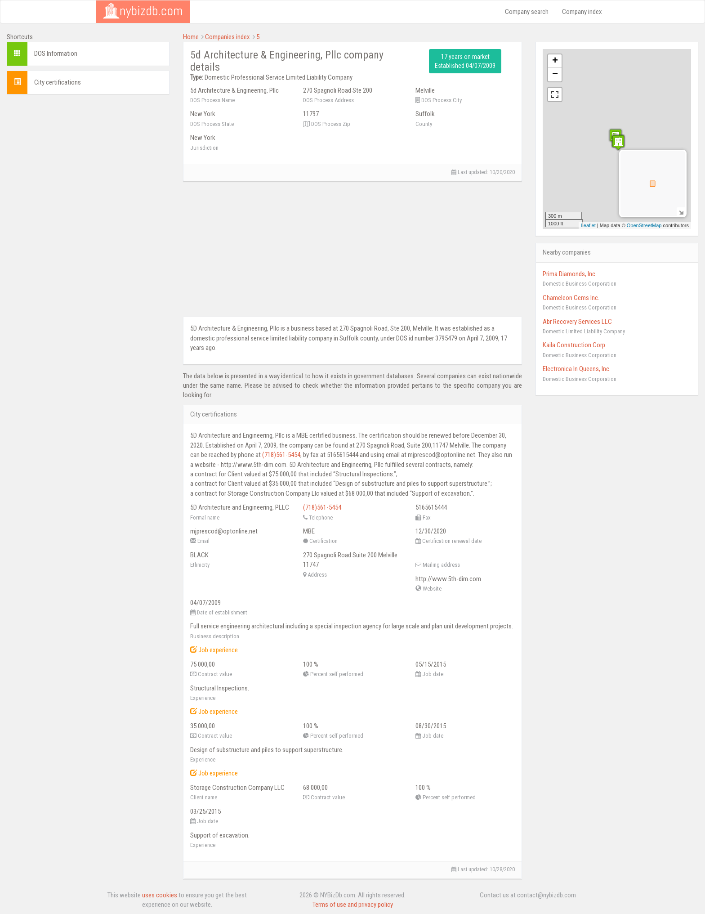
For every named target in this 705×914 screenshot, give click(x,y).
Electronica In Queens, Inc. (577, 369)
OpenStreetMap (644, 225)
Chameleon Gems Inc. (571, 298)
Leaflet (588, 225)
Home (191, 37)
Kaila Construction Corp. (575, 345)
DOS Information (55, 53)
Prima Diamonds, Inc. (570, 274)
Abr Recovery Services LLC (577, 322)
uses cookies (159, 895)
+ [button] (555, 61)
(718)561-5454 (281, 455)
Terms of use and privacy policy (352, 905)
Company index (582, 12)
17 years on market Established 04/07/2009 (465, 61)
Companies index (227, 37)
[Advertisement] (88, 164)
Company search (527, 12)
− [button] (555, 74)
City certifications (57, 82)
